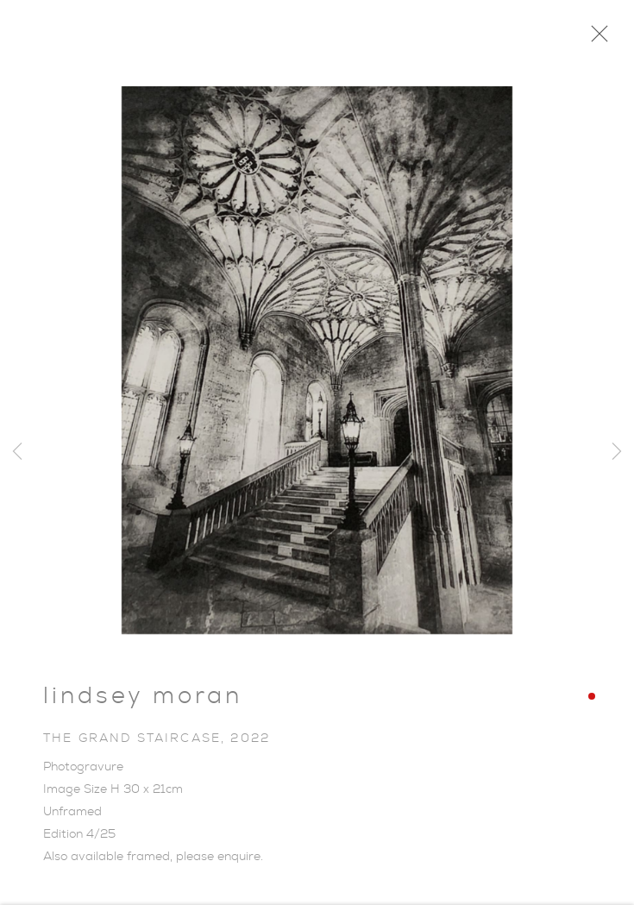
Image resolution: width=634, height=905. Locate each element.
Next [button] (616, 452)
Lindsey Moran (142, 699)
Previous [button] (17, 452)
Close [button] (595, 39)
